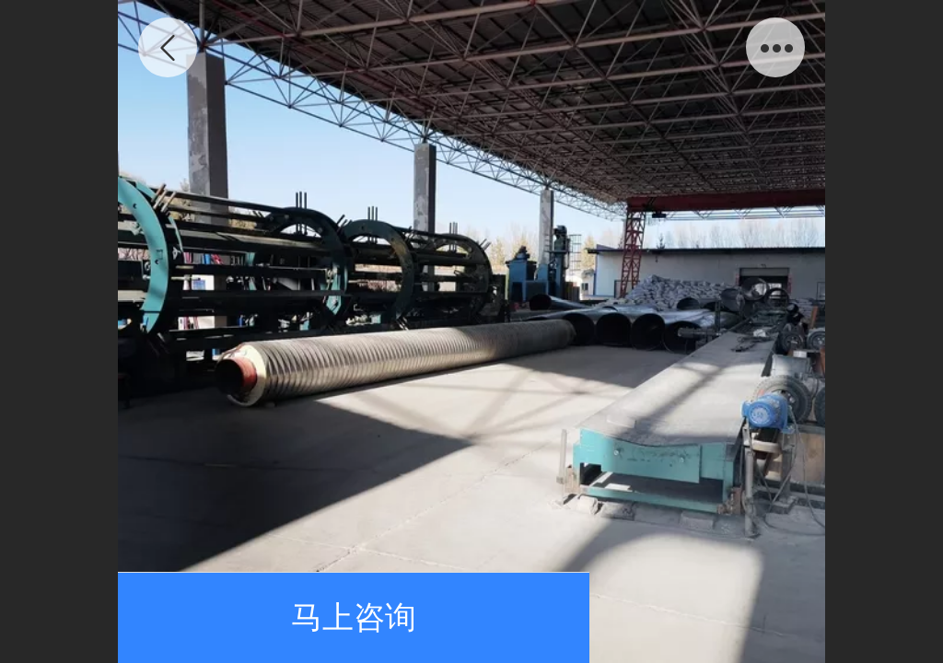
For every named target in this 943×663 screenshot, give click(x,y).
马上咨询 (353, 617)
